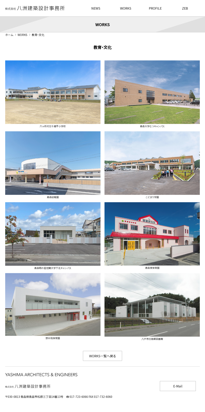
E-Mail (177, 386)
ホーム (9, 35)
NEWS (95, 8)
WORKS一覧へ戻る (102, 355)
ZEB (185, 8)
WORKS (125, 8)
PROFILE (155, 8)
